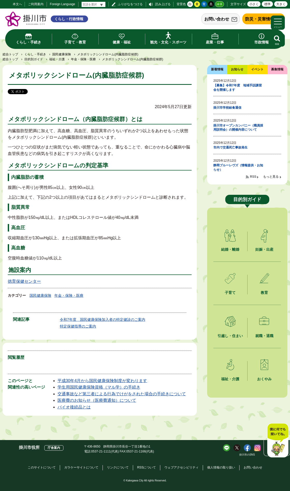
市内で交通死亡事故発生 (230, 147)
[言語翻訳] (93, 4)
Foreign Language (62, 4)
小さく (254, 4)
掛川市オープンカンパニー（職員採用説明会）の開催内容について (238, 128)
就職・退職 (264, 336)
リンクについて (118, 467)
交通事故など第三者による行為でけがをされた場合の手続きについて (121, 394)
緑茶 (219, 4)
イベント (257, 69)
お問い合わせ (216, 19)
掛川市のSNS (247, 454)
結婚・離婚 (230, 249)
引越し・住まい (230, 336)
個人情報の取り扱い (221, 467)
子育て (230, 293)
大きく (281, 4)
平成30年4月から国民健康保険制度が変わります (102, 380)
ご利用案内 (36, 4)
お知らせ (237, 69)
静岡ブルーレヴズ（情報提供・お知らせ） (238, 167)
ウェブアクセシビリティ (181, 467)
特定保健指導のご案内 (78, 326)
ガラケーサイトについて (81, 467)
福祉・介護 (57, 59)
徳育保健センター (24, 281)
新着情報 (217, 69)
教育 (264, 293)
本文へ (17, 4)
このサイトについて (42, 467)
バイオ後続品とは (74, 407)
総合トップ (10, 54)
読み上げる (163, 4)
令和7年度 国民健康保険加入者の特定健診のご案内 (102, 319)
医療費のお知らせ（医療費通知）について (96, 400)
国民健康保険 (61, 54)
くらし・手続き (35, 54)
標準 (267, 4)
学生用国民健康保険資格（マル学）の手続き (98, 387)
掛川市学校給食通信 (227, 107)
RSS (253, 176)
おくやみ (264, 379)
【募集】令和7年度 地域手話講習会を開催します (237, 88)
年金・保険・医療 (83, 59)
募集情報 (277, 69)
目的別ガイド (33, 59)
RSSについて (146, 467)
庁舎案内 (54, 448)
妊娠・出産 (264, 249)
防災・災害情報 (259, 19)
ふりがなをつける (130, 4)
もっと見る (271, 176)
